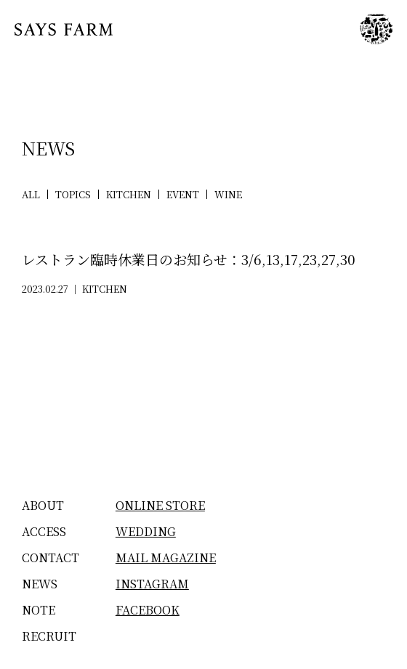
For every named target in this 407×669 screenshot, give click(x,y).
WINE (228, 194)
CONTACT (50, 557)
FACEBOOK (148, 609)
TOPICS (73, 194)
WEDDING (146, 531)
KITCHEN (128, 194)
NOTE (38, 609)
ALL (31, 194)
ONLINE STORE (160, 505)
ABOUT (43, 505)
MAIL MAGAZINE (166, 557)
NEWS (39, 583)
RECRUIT (49, 636)
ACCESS (44, 531)
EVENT (182, 194)
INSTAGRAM (152, 583)
